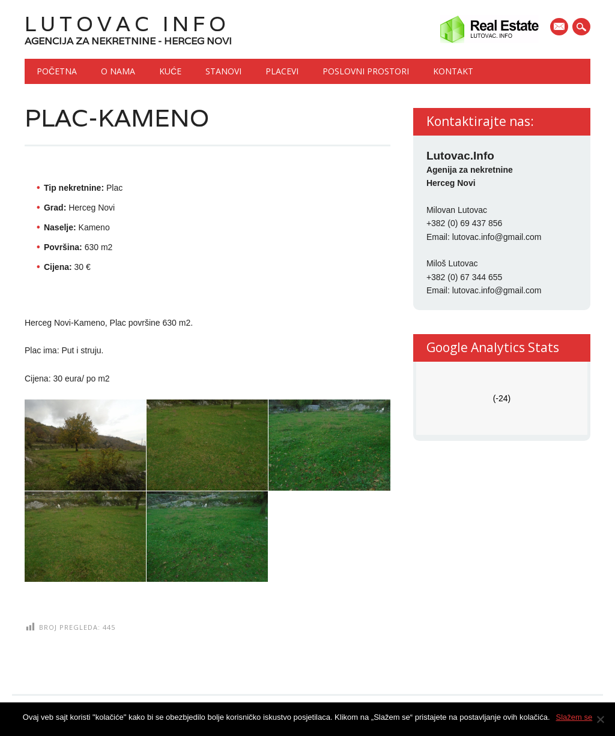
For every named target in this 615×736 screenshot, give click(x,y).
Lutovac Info (127, 23)
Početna (57, 71)
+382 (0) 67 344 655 (464, 277)
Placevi (281, 71)
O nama (118, 71)
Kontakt (453, 71)
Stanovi (223, 71)
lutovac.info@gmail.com (497, 237)
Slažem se (574, 717)
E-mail (560, 27)
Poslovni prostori (366, 71)
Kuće (170, 71)
